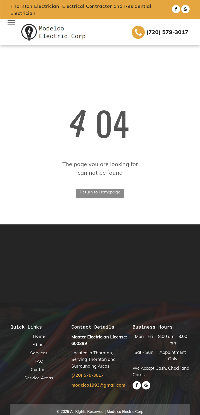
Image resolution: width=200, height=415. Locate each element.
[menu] (11, 22)
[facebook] (176, 10)
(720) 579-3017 (167, 32)
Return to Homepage (100, 191)
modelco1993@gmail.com (98, 385)
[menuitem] (38, 337)
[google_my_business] (185, 10)
